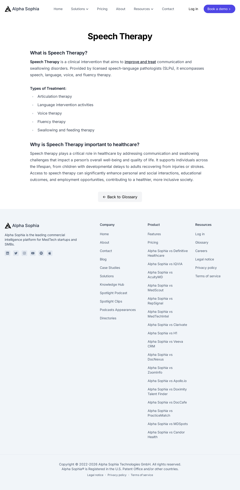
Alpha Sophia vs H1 (162, 333)
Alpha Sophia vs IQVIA (165, 264)
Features (154, 234)
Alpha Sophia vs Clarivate (167, 325)
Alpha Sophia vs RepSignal (160, 300)
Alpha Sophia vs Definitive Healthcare (168, 253)
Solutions (107, 276)
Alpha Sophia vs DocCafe (167, 402)
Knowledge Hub (112, 284)
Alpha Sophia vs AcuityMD (160, 274)
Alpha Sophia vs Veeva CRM (165, 343)
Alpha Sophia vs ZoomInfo (160, 370)
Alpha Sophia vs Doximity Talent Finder (167, 391)
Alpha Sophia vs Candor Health (166, 434)
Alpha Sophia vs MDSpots (168, 424)
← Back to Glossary (120, 197)
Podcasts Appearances (118, 310)
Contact (168, 9)
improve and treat (140, 61)
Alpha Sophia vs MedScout (160, 287)
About (120, 9)
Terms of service (208, 276)
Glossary (201, 242)
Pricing (102, 9)
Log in (193, 9)
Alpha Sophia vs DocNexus (160, 357)
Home (58, 9)
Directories (108, 318)
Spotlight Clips (111, 301)
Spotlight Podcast (113, 293)
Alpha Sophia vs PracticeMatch (160, 413)
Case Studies (110, 268)
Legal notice (204, 259)
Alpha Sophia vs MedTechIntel (160, 314)
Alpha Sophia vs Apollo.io (167, 381)
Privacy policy (206, 268)
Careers (201, 251)
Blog (103, 259)
